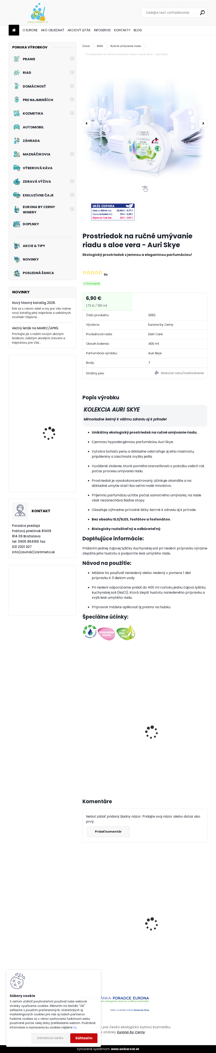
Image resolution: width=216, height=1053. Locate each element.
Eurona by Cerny (131, 1032)
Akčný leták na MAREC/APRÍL (35, 328)
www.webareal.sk (125, 1049)
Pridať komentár (109, 831)
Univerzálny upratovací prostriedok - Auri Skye (169, 740)
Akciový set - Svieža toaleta (50, 432)
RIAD (100, 46)
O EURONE (30, 30)
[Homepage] (14, 30)
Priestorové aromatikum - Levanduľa (170, 954)
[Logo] (38, 12)
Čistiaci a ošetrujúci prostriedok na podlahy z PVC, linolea (112, 954)
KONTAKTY (122, 30)
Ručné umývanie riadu (126, 46)
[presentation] (86, 123)
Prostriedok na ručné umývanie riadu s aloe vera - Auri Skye (111, 740)
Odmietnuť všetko (50, 1038)
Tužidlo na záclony (50, 383)
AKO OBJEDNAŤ (52, 30)
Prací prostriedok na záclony (51, 476)
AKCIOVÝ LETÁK (79, 30)
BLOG (138, 30)
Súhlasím (83, 1038)
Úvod (86, 46)
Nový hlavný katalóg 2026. (34, 303)
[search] (202, 12)
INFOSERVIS (102, 30)
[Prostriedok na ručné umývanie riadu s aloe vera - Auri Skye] (144, 123)
